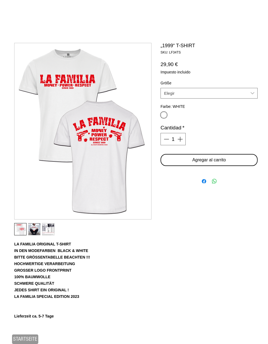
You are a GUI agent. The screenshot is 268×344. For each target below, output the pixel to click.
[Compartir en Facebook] (204, 181)
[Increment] (180, 139)
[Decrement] (165, 139)
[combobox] (209, 93)
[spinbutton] (173, 139)
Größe (166, 83)
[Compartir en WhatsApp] (214, 181)
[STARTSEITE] (25, 339)
